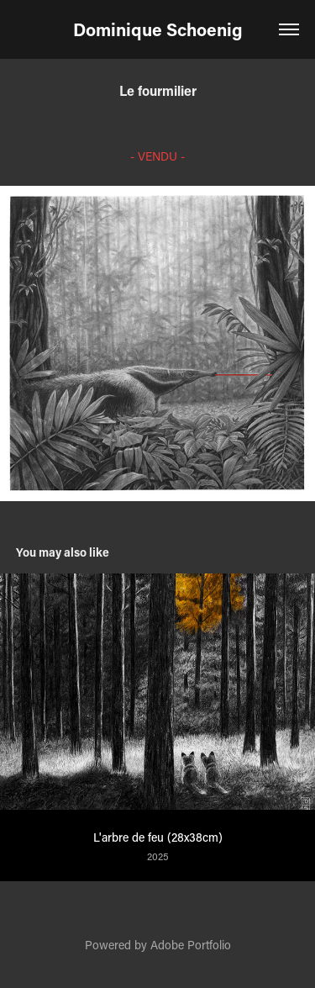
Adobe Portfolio (190, 945)
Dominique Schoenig (158, 29)
